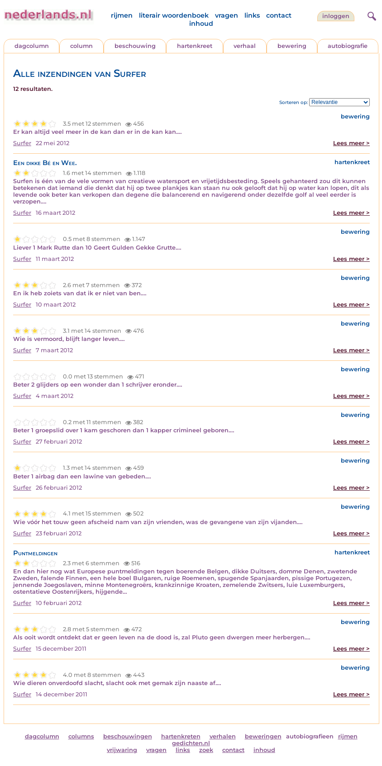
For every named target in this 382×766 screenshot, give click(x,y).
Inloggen (335, 16)
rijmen (122, 15)
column (81, 46)
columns (81, 736)
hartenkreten (181, 736)
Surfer (22, 143)
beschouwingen (127, 736)
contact (278, 15)
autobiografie (348, 46)
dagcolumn (31, 46)
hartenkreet (194, 46)
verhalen (223, 736)
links (252, 15)
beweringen (263, 736)
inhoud (201, 23)
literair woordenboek (174, 15)
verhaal (245, 46)
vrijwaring (122, 750)
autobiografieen (310, 736)
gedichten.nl (191, 743)
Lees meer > (351, 143)
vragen (226, 15)
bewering (291, 46)
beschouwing (135, 46)
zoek (206, 750)
